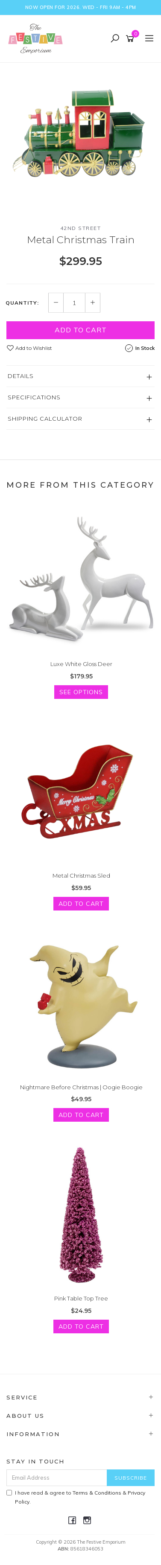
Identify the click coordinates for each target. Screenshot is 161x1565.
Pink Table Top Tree (81, 1298)
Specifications (34, 397)
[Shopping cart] (131, 39)
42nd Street (80, 228)
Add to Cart (81, 330)
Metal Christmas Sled (81, 875)
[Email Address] (56, 1477)
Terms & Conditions (97, 1492)
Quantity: (22, 302)
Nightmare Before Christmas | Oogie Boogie (81, 1087)
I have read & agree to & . (75, 1497)
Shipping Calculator (45, 418)
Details (21, 375)
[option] (80, 137)
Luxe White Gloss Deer (81, 663)
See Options (81, 692)
